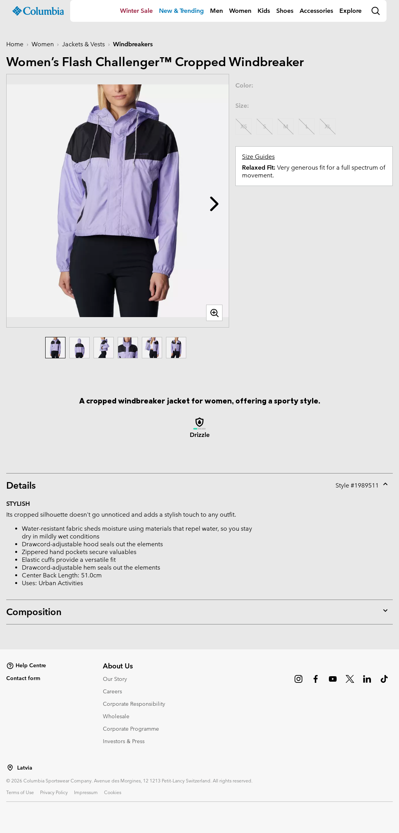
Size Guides (258, 156)
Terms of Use (20, 792)
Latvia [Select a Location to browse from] (24, 768)
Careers (112, 691)
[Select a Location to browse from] (10, 768)
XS (243, 126)
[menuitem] (136, 10)
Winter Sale (136, 10)
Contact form (23, 678)
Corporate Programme (131, 728)
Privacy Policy (54, 792)
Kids (264, 10)
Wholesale (116, 716)
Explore (350, 10)
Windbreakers (133, 44)
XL (328, 126)
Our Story (115, 678)
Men (216, 10)
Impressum (86, 792)
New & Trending (181, 10)
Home (14, 44)
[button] (214, 203)
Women (240, 10)
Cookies (112, 792)
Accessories (316, 10)
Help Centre (26, 666)
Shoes (284, 10)
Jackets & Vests (83, 44)
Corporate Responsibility (134, 703)
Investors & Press (124, 741)
